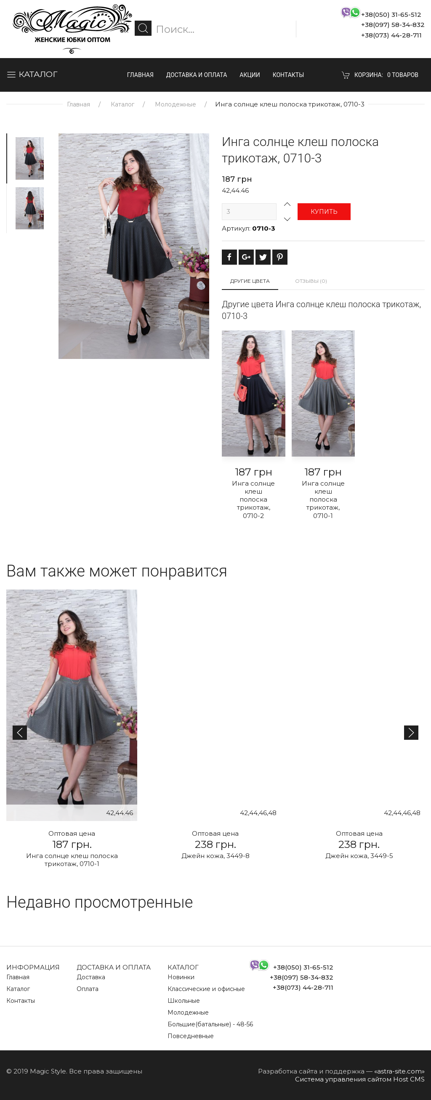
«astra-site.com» (399, 1071)
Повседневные (191, 1036)
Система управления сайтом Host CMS (360, 1079)
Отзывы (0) (311, 281)
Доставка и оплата (196, 75)
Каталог (122, 104)
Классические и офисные (206, 989)
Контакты (288, 75)
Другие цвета (250, 281)
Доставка (91, 977)
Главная (140, 75)
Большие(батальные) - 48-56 (210, 1024)
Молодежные (175, 104)
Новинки (181, 977)
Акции (249, 75)
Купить (324, 211)
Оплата (87, 989)
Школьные (184, 1000)
